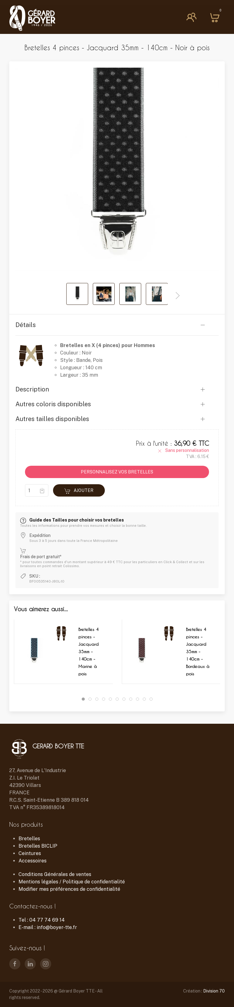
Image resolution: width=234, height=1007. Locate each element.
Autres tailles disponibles (52, 419)
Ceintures (29, 853)
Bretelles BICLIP (37, 846)
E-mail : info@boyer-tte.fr (47, 927)
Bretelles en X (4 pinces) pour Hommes (107, 345)
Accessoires (32, 861)
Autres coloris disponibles (53, 404)
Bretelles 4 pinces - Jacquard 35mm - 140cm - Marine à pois (88, 651)
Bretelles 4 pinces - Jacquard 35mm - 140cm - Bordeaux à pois (197, 651)
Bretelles (29, 838)
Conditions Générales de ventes (54, 874)
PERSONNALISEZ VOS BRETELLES (117, 471)
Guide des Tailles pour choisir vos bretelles (72, 520)
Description (32, 389)
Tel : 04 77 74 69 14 (41, 920)
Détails (25, 325)
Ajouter (78, 491)
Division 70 (214, 991)
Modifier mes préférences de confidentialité (69, 889)
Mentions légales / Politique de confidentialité (71, 882)
